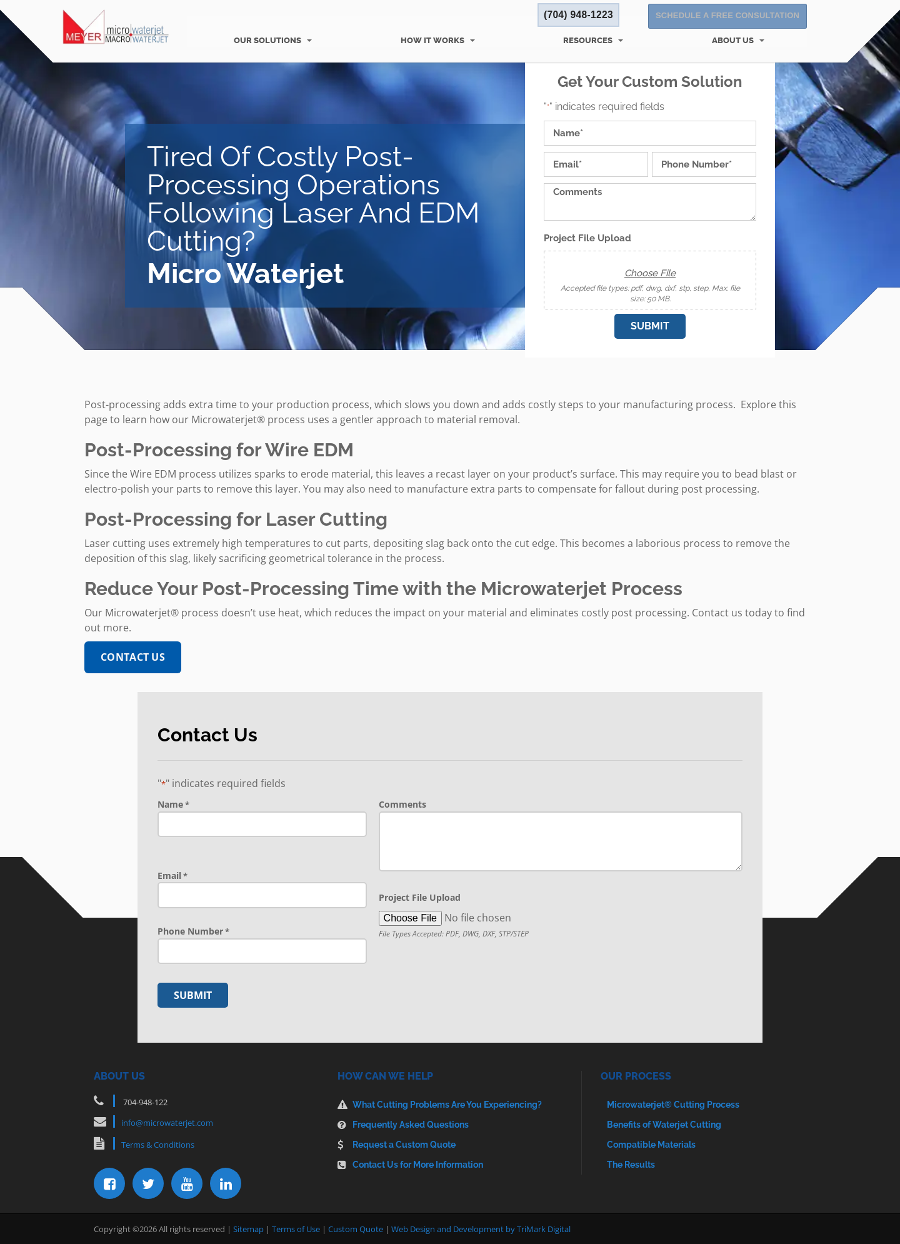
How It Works (432, 40)
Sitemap (248, 1228)
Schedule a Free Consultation (727, 17)
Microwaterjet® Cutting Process (673, 1104)
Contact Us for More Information (417, 1164)
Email (173, 876)
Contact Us (133, 657)
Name (173, 804)
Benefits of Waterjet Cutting (664, 1124)
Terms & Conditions (157, 1144)
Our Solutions (267, 40)
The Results (631, 1164)
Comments (402, 804)
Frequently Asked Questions (410, 1124)
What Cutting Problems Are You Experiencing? (447, 1104)
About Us (733, 40)
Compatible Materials (651, 1144)
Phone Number (193, 931)
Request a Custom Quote (404, 1144)
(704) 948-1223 (576, 17)
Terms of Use (296, 1228)
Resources (587, 40)
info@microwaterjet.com (167, 1122)
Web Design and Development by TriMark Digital (481, 1228)
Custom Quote (355, 1228)
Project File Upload (587, 238)
